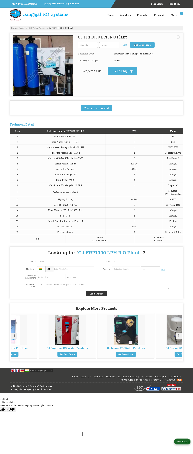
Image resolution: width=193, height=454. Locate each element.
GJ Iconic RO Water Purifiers (118, 349)
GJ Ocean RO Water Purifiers (161, 349)
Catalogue (160, 379)
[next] (179, 337)
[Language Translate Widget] (41, 373)
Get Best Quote (32, 357)
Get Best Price (142, 44)
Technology (142, 382)
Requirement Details (30, 285)
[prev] (14, 337)
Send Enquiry (123, 71)
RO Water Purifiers (38, 28)
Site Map (170, 382)
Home (110, 14)
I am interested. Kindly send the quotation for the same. (103, 285)
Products (143, 14)
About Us (125, 14)
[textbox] (109, 45)
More (175, 14)
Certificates (146, 379)
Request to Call (92, 71)
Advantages (127, 382)
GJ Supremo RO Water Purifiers (75, 349)
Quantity (106, 269)
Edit (125, 44)
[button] (24, 3)
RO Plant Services (127, 379)
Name (33, 261)
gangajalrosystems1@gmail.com (61, 3)
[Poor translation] (11, 412)
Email (108, 261)
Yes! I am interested (96, 108)
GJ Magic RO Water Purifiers (32, 349)
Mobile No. (31, 269)
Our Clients (175, 379)
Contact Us (157, 382)
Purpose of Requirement (30, 277)
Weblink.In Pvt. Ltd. (43, 392)
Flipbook (159, 14)
